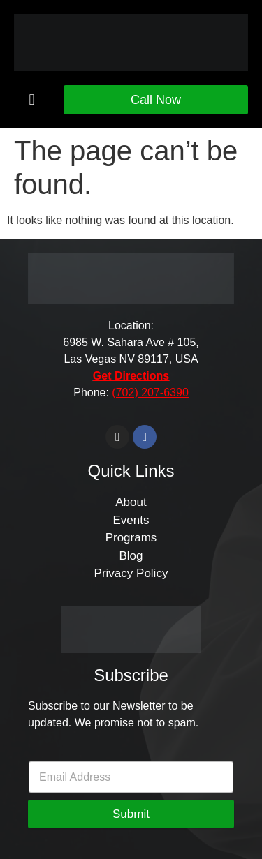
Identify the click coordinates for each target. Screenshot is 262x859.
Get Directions (131, 376)
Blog (131, 555)
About (130, 502)
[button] (32, 99)
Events (131, 520)
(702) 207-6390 (150, 392)
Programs (131, 537)
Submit (131, 814)
